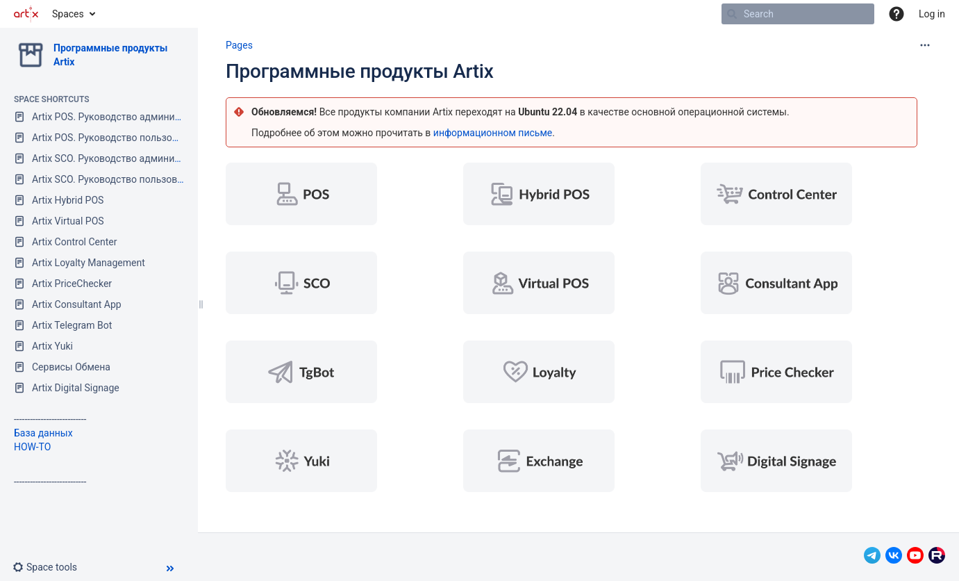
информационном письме (492, 132)
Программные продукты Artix (360, 71)
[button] (896, 14)
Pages (239, 45)
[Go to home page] (26, 14)
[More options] (925, 45)
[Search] (731, 13)
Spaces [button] (68, 13)
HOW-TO (32, 446)
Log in (932, 13)
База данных (43, 433)
